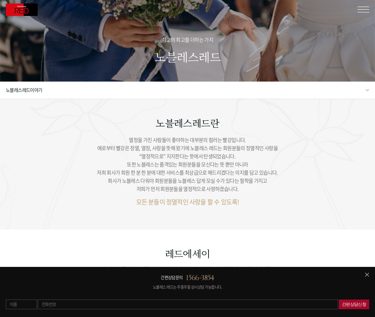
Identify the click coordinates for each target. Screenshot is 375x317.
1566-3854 (200, 278)
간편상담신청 (354, 304)
